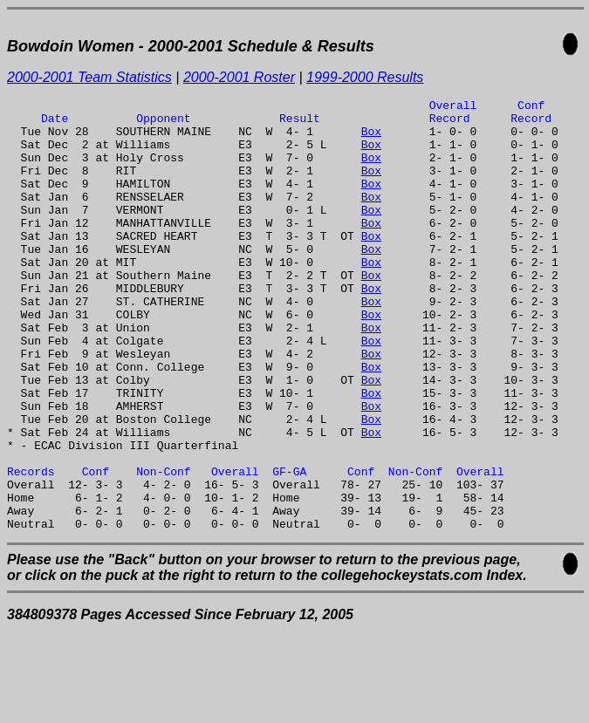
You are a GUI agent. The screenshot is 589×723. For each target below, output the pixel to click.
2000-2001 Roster (239, 77)
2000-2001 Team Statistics (89, 77)
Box (371, 139)
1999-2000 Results (364, 77)
